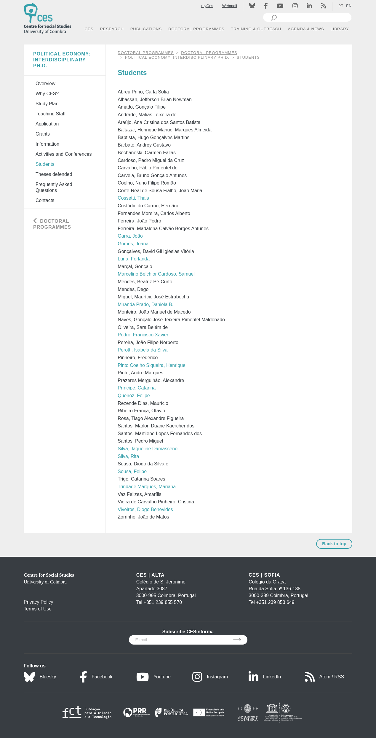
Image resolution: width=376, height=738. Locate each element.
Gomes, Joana (133, 243)
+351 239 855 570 (163, 602)
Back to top (334, 543)
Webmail (229, 6)
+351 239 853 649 (275, 602)
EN (349, 6)
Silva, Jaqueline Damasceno (147, 448)
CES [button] (89, 29)
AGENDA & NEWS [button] (306, 29)
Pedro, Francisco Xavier (143, 334)
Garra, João (130, 235)
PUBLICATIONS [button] (146, 29)
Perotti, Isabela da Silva (142, 349)
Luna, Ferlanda (134, 258)
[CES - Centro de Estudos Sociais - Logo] (47, 17)
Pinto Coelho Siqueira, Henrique (151, 365)
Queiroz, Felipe (134, 395)
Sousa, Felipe (132, 471)
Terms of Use (38, 608)
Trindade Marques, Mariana (147, 486)
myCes (207, 6)
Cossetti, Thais (133, 198)
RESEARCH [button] (112, 29)
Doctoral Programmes (209, 52)
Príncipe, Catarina (137, 387)
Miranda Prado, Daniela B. (145, 304)
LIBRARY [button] (340, 29)
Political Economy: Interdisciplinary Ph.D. (177, 57)
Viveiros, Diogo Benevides (145, 509)
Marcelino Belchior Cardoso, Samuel (156, 273)
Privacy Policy (38, 602)
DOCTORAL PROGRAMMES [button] (196, 29)
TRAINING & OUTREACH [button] (256, 29)
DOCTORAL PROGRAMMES (146, 52)
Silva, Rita (128, 456)
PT (340, 6)
